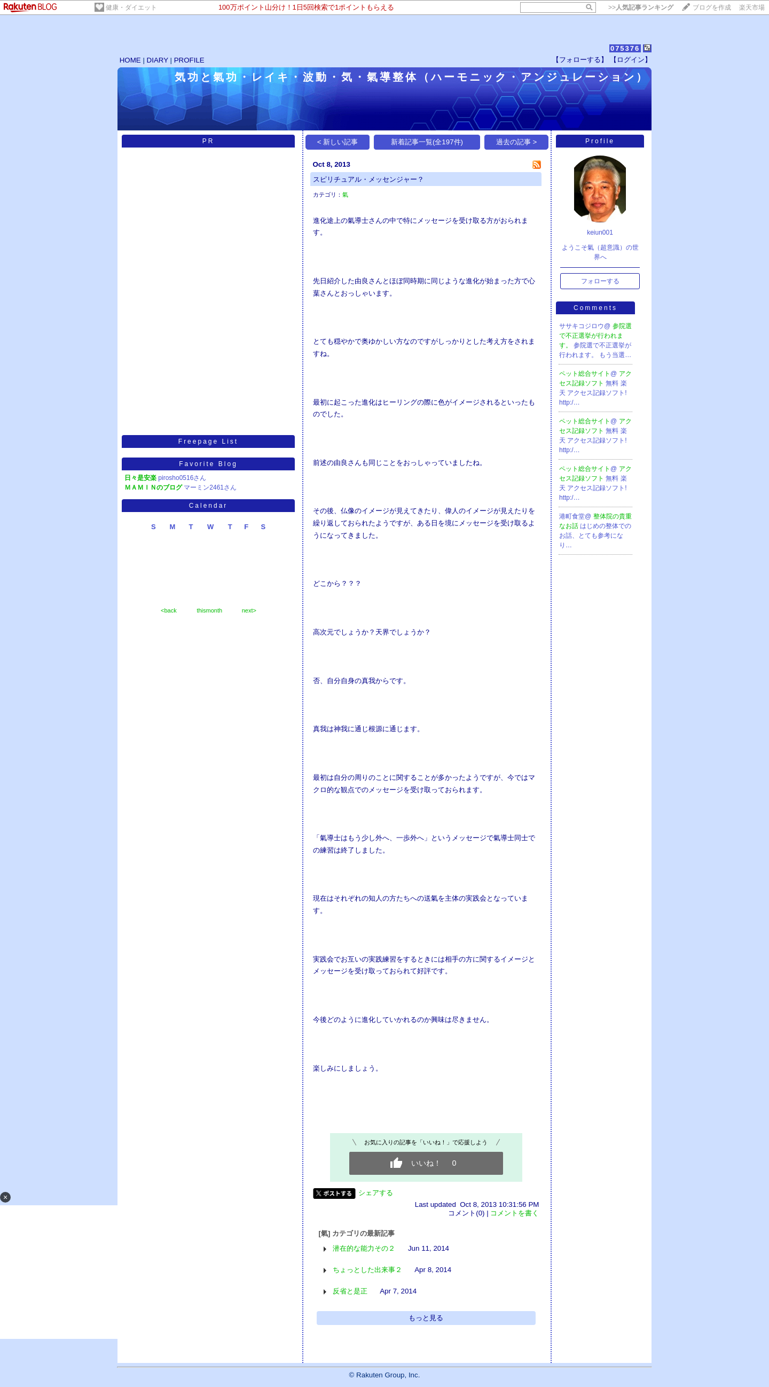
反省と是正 (350, 1291)
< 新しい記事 (337, 142)
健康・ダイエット (131, 7)
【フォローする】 (580, 60)
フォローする (600, 281)
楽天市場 (752, 7)
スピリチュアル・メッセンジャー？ (368, 179)
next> (249, 610)
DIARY (157, 60)
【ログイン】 (631, 60)
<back (169, 610)
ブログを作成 (712, 7)
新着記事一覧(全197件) (427, 142)
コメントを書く (514, 1213)
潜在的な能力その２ (364, 1248)
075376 (625, 48)
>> (640, 7)
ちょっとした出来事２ (367, 1270)
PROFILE (189, 60)
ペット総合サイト (584, 373)
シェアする (375, 1193)
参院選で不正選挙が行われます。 (595, 335)
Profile (600, 141)
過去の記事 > (516, 142)
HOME (130, 60)
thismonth (209, 610)
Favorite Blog (208, 464)
